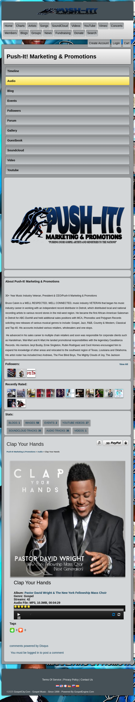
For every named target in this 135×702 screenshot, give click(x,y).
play (68, 598)
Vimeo (103, 25)
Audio (40, 452)
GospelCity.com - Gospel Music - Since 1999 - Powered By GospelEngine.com (54, 691)
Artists (32, 25)
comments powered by (29, 645)
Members (11, 33)
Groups (36, 33)
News (48, 33)
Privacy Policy (71, 679)
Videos (76, 25)
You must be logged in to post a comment (37, 652)
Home (8, 25)
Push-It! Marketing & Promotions (21, 452)
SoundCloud (60, 25)
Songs (44, 25)
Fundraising (62, 33)
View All (123, 364)
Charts (20, 25)
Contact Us (87, 679)
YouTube (89, 25)
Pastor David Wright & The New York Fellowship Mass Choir (66, 592)
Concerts (116, 25)
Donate (78, 33)
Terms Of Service (51, 679)
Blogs (24, 33)
